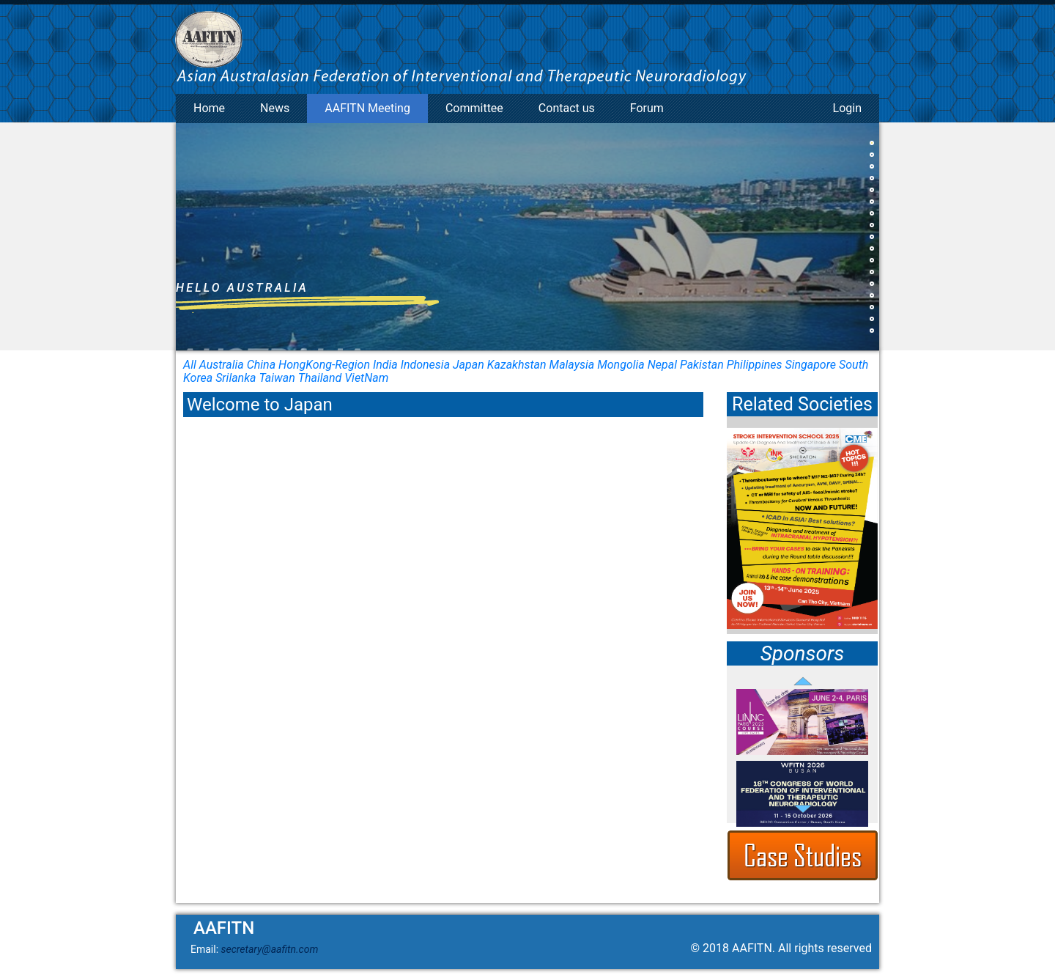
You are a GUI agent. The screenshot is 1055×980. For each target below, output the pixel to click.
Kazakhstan (517, 365)
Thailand (320, 378)
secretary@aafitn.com (270, 949)
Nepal (662, 365)
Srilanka (235, 378)
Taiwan (277, 378)
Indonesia (425, 365)
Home (209, 108)
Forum (647, 108)
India (385, 365)
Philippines (754, 365)
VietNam (366, 378)
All (189, 365)
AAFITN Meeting (367, 108)
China (261, 365)
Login (847, 108)
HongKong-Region (324, 365)
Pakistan (702, 365)
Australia (221, 365)
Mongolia (621, 365)
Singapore (810, 365)
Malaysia (572, 365)
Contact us (566, 108)
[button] (872, 143)
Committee (474, 108)
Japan (468, 365)
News (274, 108)
